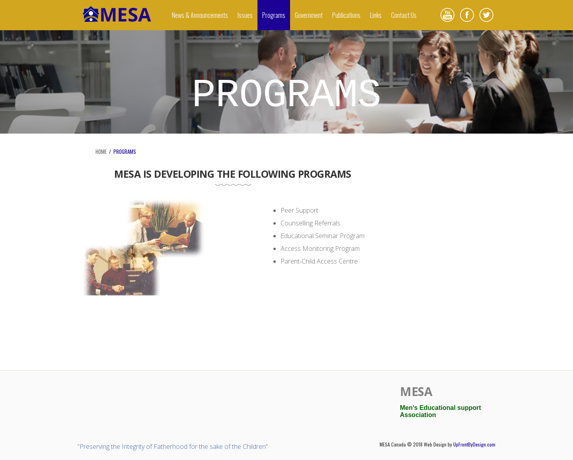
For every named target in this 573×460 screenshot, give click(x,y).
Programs (273, 15)
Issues (245, 15)
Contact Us (404, 15)
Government (309, 15)
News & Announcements (200, 15)
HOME (101, 151)
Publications (346, 15)
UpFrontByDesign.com (474, 444)
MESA (416, 391)
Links (376, 15)
